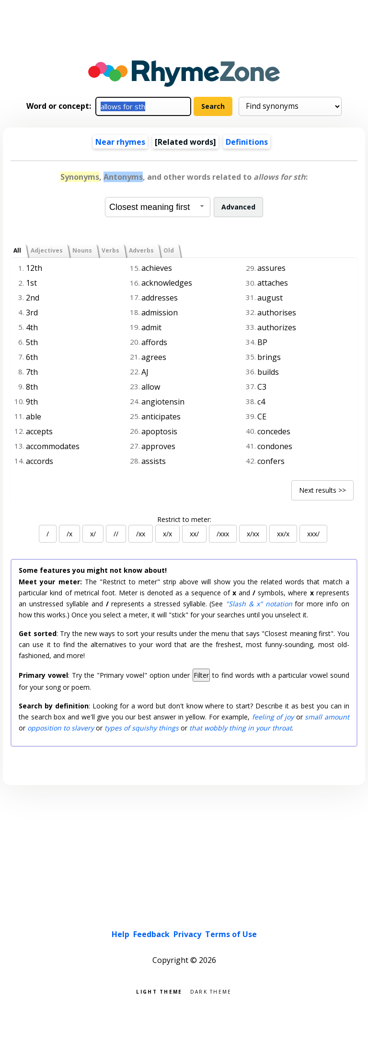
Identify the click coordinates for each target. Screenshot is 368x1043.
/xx (140, 533)
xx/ (194, 533)
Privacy (187, 934)
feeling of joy (273, 716)
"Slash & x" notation (259, 603)
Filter (201, 675)
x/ (93, 533)
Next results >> (322, 490)
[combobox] (157, 207)
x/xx (253, 533)
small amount (327, 716)
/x (69, 533)
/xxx (223, 533)
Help (120, 934)
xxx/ (313, 533)
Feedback (151, 934)
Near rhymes (120, 142)
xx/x (283, 533)
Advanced (238, 206)
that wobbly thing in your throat (240, 727)
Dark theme (211, 991)
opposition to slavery (60, 727)
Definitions (247, 142)
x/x (167, 533)
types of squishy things (141, 727)
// (116, 533)
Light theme (159, 991)
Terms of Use (231, 934)
